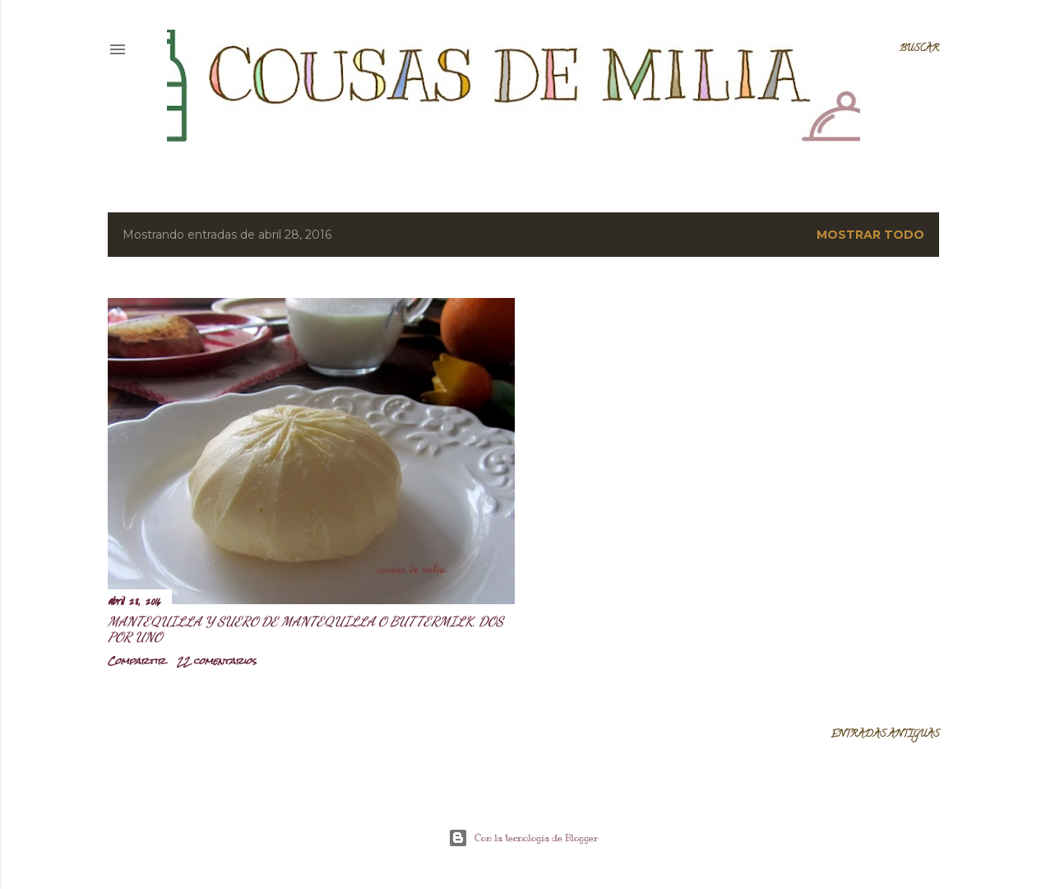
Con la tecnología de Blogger (523, 838)
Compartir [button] (136, 661)
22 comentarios (217, 661)
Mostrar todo (870, 234)
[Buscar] (919, 49)
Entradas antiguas (885, 734)
